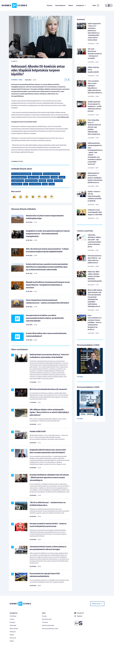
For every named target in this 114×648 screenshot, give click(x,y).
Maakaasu (42, 181)
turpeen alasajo (33, 177)
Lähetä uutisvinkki (48, 625)
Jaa (67, 79)
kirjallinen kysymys (31, 181)
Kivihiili (50, 181)
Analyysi (12, 622)
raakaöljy (54, 177)
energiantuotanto (17, 181)
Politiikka (14, 80)
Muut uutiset (14, 628)
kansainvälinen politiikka (51, 174)
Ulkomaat (13, 625)
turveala (62, 177)
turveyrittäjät (37, 174)
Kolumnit (13, 638)
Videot (70, 5)
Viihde (12, 641)
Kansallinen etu (17, 184)
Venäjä (45, 184)
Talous (20, 80)
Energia (51, 184)
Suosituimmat (60, 5)
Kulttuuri (13, 632)
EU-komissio (58, 181)
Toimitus (45, 622)
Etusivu (49, 5)
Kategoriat (81, 5)
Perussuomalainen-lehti (50, 628)
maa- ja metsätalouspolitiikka (21, 174)
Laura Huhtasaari (35, 184)
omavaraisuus (44, 177)
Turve (25, 184)
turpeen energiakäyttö (19, 177)
